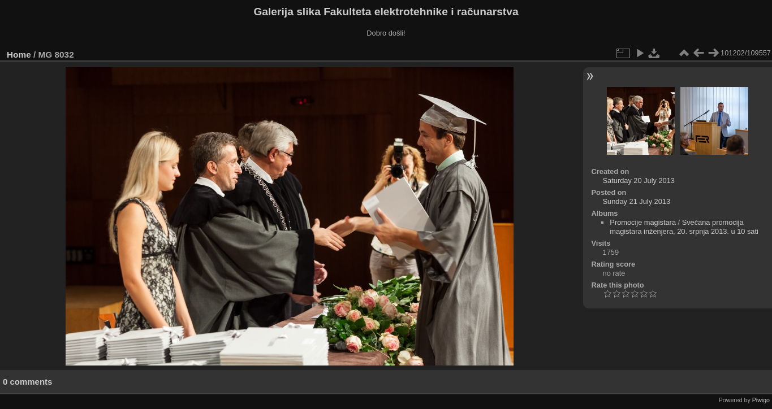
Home (19, 54)
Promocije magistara (643, 222)
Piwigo (761, 400)
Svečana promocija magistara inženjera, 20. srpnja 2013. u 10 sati (684, 227)
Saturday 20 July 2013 (639, 180)
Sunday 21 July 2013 (637, 201)
